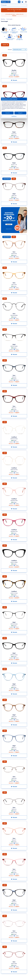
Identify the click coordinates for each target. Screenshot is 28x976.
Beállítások (14, 116)
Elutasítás (8, 113)
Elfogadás (20, 113)
